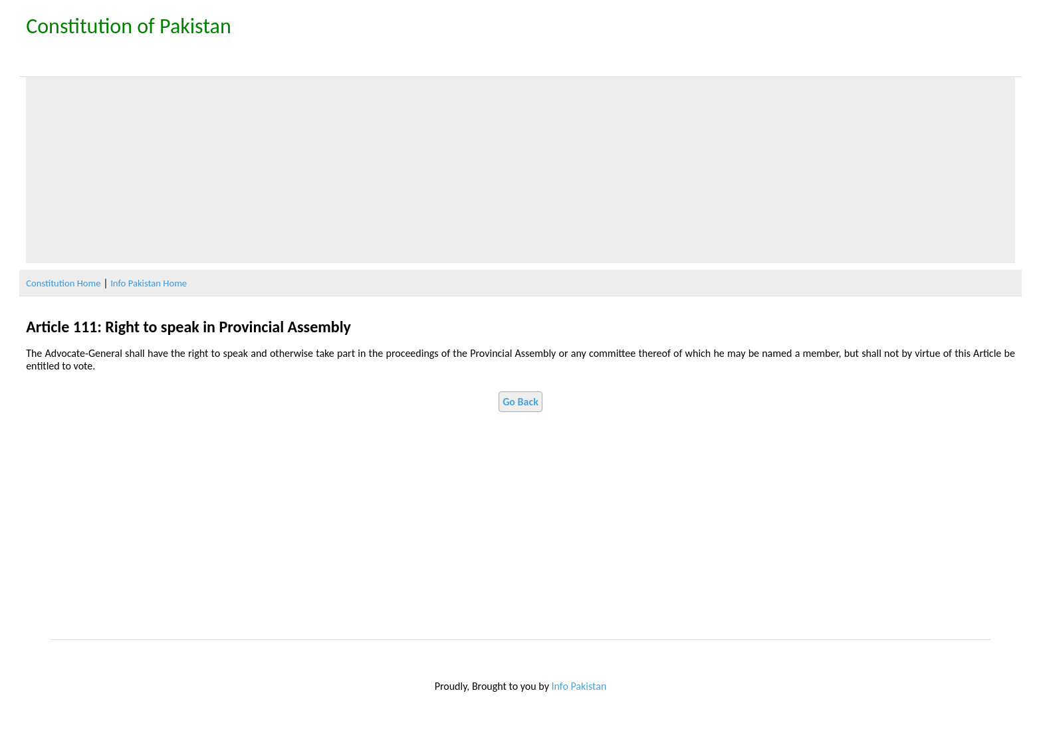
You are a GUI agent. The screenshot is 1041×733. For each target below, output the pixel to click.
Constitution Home (63, 283)
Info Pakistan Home (148, 283)
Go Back (520, 401)
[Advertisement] (520, 170)
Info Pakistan (579, 686)
